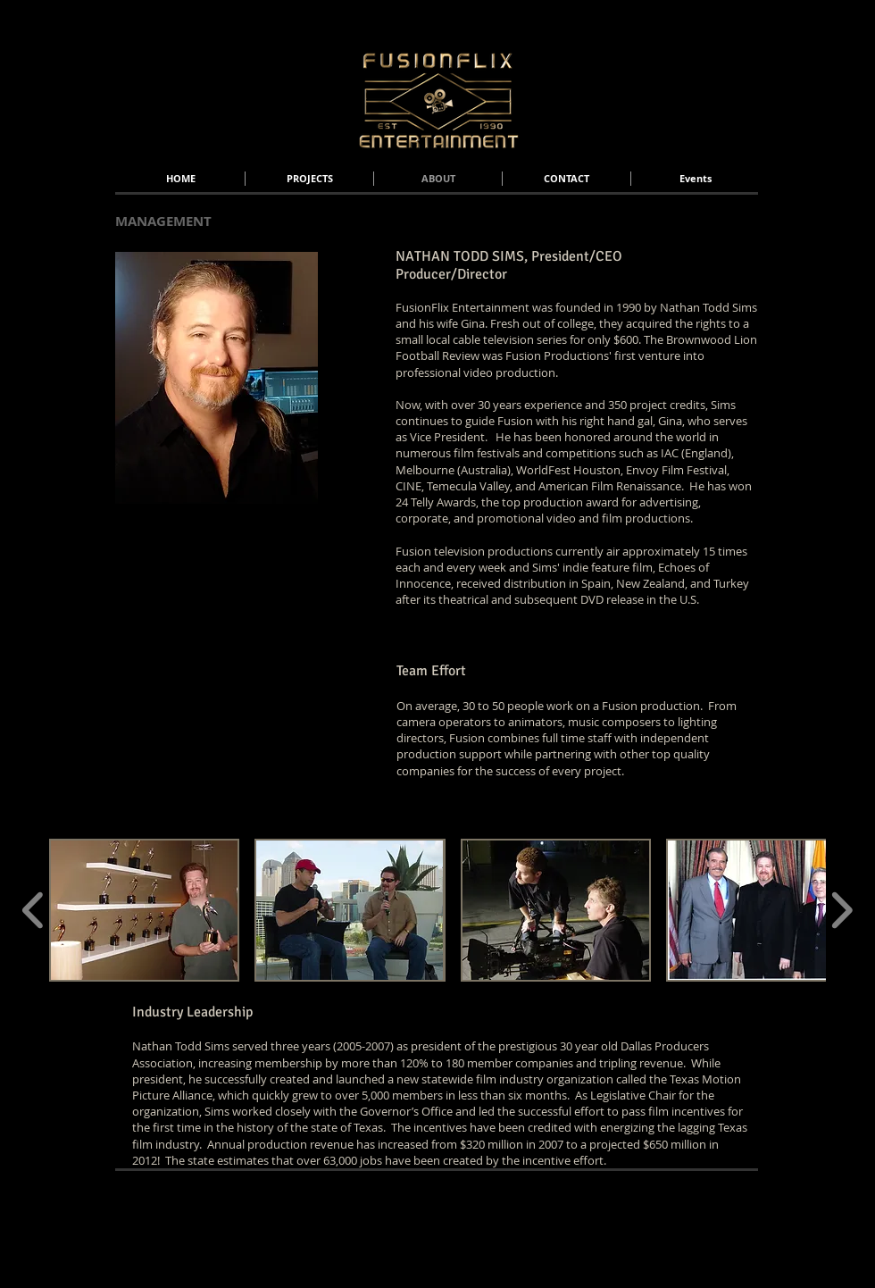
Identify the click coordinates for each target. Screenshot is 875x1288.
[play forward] (841, 910)
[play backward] (33, 910)
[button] (144, 910)
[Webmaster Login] (722, 1198)
